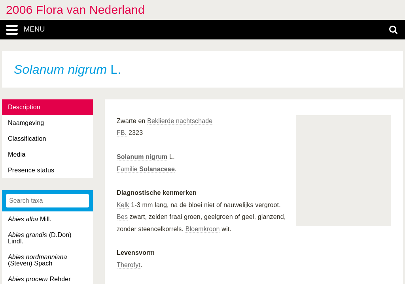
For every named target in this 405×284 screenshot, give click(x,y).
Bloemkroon (202, 229)
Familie (146, 169)
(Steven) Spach (37, 260)
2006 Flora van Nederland (75, 9)
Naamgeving (26, 123)
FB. (122, 132)
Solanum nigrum (142, 156)
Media (16, 154)
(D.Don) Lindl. (40, 238)
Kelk (123, 205)
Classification (27, 138)
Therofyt (128, 265)
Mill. (29, 219)
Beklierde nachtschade (179, 121)
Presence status (31, 170)
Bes (122, 216)
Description (24, 107)
